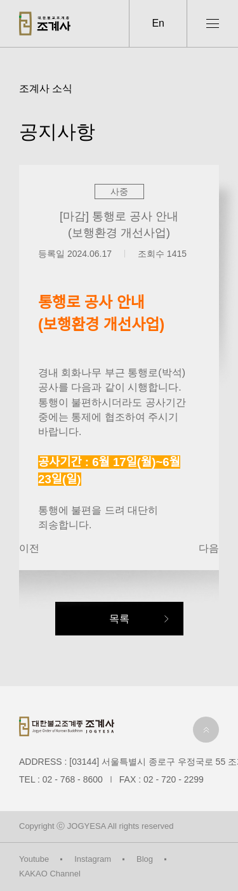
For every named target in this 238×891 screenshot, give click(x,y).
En (158, 23)
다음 (209, 548)
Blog (144, 859)
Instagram (92, 859)
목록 (119, 618)
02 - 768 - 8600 (73, 779)
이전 (29, 548)
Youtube (34, 859)
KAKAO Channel (50, 873)
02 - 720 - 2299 (173, 779)
